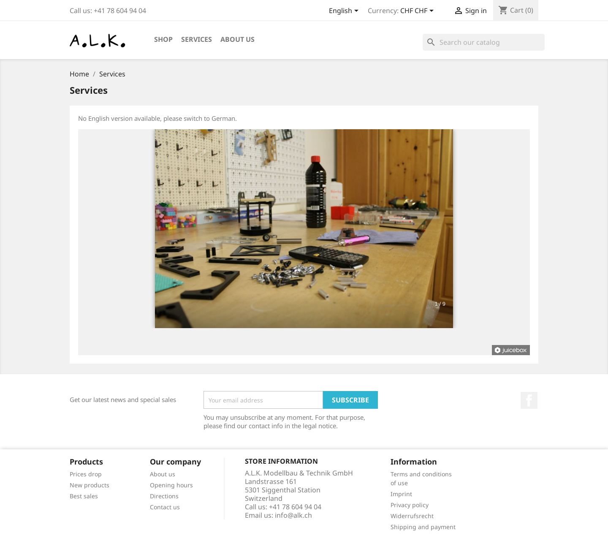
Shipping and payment (423, 527)
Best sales (84, 496)
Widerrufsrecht (412, 516)
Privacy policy (410, 505)
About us (237, 39)
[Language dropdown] (345, 11)
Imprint (401, 494)
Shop (163, 39)
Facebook (529, 400)
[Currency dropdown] (418, 11)
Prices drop (86, 474)
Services (196, 39)
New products (89, 485)
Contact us (165, 507)
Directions (164, 496)
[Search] (484, 42)
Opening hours (171, 485)
